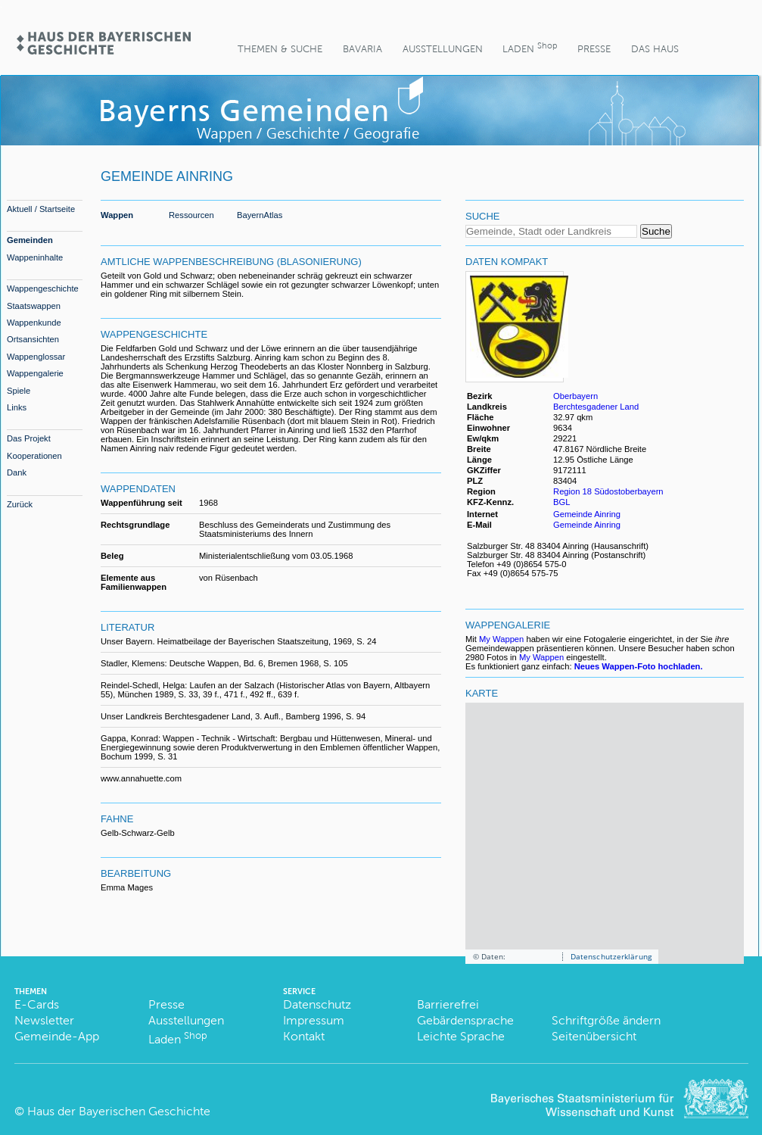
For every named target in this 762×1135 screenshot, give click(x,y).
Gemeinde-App (56, 1036)
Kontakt (304, 1036)
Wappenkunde (34, 322)
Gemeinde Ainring (586, 514)
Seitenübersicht (594, 1036)
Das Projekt (29, 438)
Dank (16, 472)
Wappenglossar (36, 356)
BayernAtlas (259, 215)
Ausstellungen (443, 49)
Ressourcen (191, 215)
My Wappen (501, 639)
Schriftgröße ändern (606, 1020)
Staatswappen (34, 305)
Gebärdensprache (465, 1020)
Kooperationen (34, 455)
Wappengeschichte (43, 288)
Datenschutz (317, 1004)
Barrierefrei (448, 1004)
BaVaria (362, 49)
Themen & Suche (280, 49)
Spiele (18, 390)
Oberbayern (575, 396)
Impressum (313, 1020)
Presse (594, 49)
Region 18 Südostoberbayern (608, 491)
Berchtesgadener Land (596, 406)
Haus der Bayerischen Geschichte (118, 1111)
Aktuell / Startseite (41, 209)
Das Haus (655, 49)
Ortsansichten (33, 339)
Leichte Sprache (461, 1036)
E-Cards (36, 1004)
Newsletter (44, 1020)
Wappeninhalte (35, 257)
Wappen (117, 215)
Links (16, 407)
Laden (529, 47)
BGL (561, 502)
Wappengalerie (35, 373)
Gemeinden (30, 240)
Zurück (20, 504)
